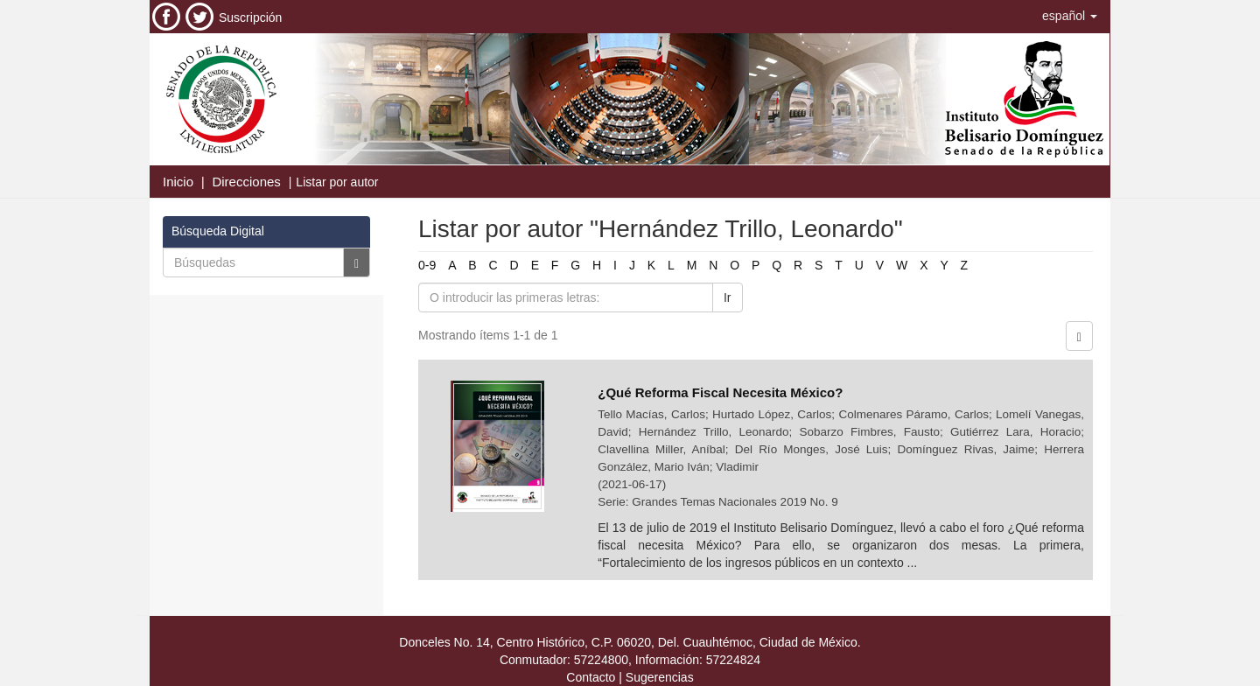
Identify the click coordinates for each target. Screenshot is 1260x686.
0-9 (427, 265)
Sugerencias (660, 677)
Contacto (590, 677)
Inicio (178, 181)
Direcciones (246, 181)
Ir (728, 297)
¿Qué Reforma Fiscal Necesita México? (720, 392)
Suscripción (250, 17)
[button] (1069, 16)
